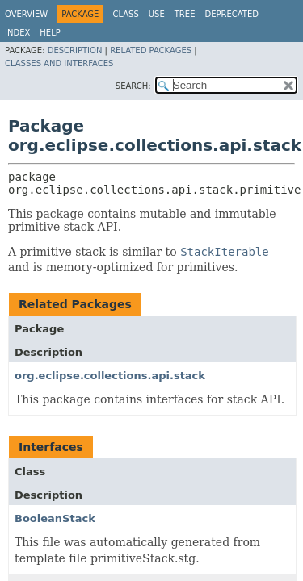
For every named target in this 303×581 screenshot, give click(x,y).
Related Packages (150, 50)
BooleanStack (55, 518)
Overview (26, 14)
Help (50, 32)
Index (17, 32)
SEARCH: (133, 86)
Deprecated (231, 14)
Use (157, 14)
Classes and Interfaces (59, 63)
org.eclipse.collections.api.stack (110, 376)
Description (75, 50)
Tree (185, 14)
